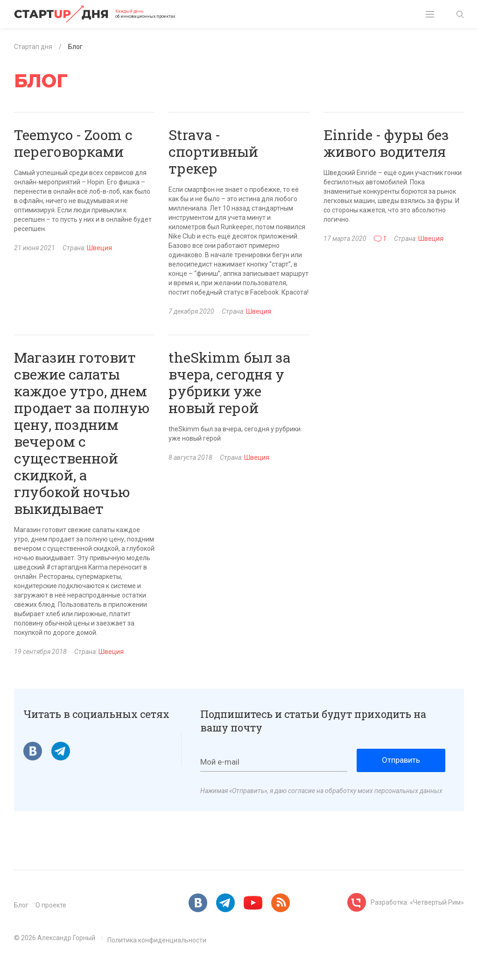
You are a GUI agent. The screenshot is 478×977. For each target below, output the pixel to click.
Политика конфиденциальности (156, 940)
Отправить (401, 760)
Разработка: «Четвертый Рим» (417, 902)
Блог (21, 905)
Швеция (99, 248)
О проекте (50, 905)
